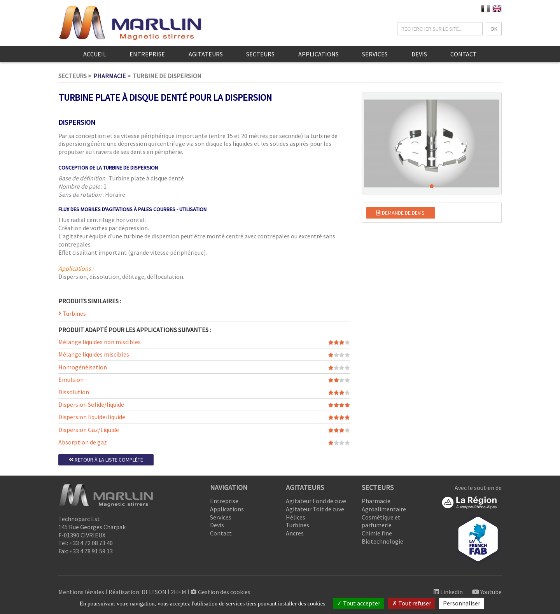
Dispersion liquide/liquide (91, 417)
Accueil (94, 54)
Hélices (295, 517)
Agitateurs (206, 54)
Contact (463, 54)
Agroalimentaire (384, 509)
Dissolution (73, 392)
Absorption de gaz (82, 442)
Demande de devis (400, 212)
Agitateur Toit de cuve (315, 509)
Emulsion (71, 379)
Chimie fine (377, 533)
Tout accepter (358, 603)
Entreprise (147, 54)
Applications (318, 54)
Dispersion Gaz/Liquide (88, 430)
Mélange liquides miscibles (93, 354)
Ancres (295, 533)
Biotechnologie (382, 541)
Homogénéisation (82, 367)
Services (375, 54)
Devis (419, 54)
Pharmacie (109, 76)
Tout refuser (411, 603)
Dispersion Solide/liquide (91, 404)
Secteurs (260, 54)
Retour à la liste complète (106, 459)
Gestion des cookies (220, 592)
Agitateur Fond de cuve (316, 501)
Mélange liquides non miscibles (99, 342)
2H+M (178, 592)
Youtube (487, 592)
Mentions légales (81, 592)
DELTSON (154, 592)
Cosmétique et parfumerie (381, 521)
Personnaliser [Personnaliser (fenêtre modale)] (461, 603)
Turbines (72, 313)
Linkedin (448, 592)
